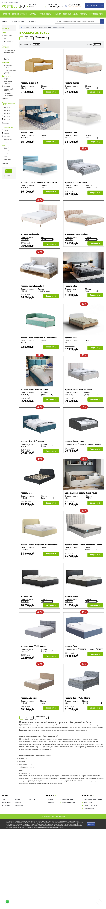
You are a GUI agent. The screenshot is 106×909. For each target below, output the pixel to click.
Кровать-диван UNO (29, 83)
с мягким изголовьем (8, 94)
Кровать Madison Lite (30, 234)
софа (6, 79)
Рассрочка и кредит (68, 802)
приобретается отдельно (8, 58)
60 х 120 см (7, 107)
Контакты (32, 21)
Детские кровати (19, 14)
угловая (7, 86)
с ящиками (8, 35)
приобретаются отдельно (8, 42)
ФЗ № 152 (32, 799)
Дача (75, 14)
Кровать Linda (71, 133)
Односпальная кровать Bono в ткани (81, 493)
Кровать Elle (26, 493)
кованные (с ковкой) (8, 90)
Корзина (94, 6)
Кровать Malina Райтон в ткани (34, 389)
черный (6, 154)
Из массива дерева (8, 66)
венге (5, 157)
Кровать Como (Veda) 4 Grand (77, 698)
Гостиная (67, 14)
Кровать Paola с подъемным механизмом (39, 338)
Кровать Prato (27, 596)
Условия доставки (18, 21)
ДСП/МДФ (7, 73)
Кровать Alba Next (28, 698)
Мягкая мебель (45, 14)
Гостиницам (19, 805)
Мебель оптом (6, 802)
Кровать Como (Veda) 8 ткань (33, 646)
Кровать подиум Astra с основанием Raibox (83, 545)
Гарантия (18, 802)
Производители (96, 14)
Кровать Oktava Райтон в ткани (78, 389)
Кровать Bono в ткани (74, 441)
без (5, 38)
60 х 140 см (7, 110)
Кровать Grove (71, 338)
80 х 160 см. (7, 119)
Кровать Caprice (72, 83)
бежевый (6, 151)
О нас (3, 799)
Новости (50, 799)
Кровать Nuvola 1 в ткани (76, 183)
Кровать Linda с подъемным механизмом (39, 183)
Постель (83, 14)
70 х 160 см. (7, 116)
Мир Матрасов (8, 139)
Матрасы (32, 14)
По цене (36, 44)
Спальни (57, 14)
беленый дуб (7, 159)
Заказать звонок (74, 7)
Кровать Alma (27, 133)
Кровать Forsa (71, 646)
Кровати (6, 14)
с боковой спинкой (8, 82)
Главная (4, 21)
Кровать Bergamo (72, 596)
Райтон (6, 130)
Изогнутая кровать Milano (76, 234)
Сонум (5, 142)
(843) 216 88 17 (74, 5)
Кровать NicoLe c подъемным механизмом (39, 545)
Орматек (6, 133)
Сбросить (9, 175)
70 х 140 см (7, 113)
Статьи (17, 799)
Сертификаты (6, 805)
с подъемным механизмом (9, 51)
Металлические (10, 70)
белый (6, 148)
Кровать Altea (71, 286)
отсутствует (7, 55)
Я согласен (91, 824)
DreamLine (7, 136)
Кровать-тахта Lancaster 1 (32, 286)
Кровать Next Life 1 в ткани (32, 441)
